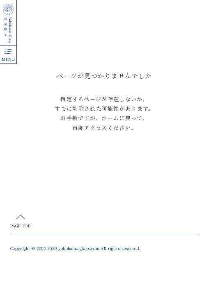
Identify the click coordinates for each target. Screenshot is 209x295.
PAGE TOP (20, 225)
